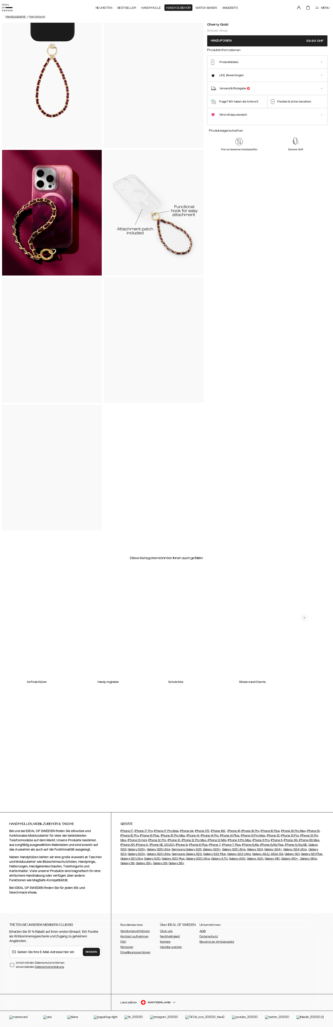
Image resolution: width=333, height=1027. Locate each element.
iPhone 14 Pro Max (253, 835)
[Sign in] (294, 6)
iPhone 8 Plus (198, 844)
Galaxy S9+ (144, 863)
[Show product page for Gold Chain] (316, 73)
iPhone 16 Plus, (271, 831)
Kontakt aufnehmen (134, 936)
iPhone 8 (182, 844)
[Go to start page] (11, 6)
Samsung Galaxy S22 (187, 854)
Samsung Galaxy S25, (187, 849)
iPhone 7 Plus (231, 844)
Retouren (126, 947)
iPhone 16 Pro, (250, 831)
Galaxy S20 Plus (173, 858)
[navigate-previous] (308, 599)
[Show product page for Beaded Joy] (299, 73)
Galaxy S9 (127, 863)
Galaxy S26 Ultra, (159, 849)
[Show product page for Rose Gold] (282, 73)
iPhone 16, (234, 831)
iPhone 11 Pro (261, 840)
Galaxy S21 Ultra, (131, 858)
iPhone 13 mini (137, 840)
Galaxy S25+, (211, 849)
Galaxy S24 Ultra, (295, 849)
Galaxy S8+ (176, 863)
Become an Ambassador (217, 941)
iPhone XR (127, 844)
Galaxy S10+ (289, 858)
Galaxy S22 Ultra (239, 854)
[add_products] (242, 208)
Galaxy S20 (152, 858)
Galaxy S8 (160, 863)
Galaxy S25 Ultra (234, 849)
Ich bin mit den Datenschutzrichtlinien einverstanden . (40, 965)
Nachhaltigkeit (170, 936)
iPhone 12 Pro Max (193, 840)
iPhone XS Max (308, 840)
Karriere (165, 941)
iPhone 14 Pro (210, 835)
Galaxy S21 (292, 854)
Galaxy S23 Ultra (158, 854)
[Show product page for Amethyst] (265, 73)
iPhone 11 (276, 840)
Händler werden (171, 947)
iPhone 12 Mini (216, 840)
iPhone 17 (126, 831)
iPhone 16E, (218, 831)
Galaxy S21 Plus (311, 854)
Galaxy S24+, (273, 849)
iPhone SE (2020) (162, 844)
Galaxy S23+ (136, 854)
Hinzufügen (267, 40)
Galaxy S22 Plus (214, 854)
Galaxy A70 (219, 858)
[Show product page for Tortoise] (248, 73)
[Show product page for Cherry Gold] (214, 73)
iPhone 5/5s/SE (296, 844)
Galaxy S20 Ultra (198, 858)
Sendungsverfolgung (135, 931)
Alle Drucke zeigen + (313, 56)
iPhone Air (187, 831)
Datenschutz (209, 936)
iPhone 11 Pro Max (239, 840)
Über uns (166, 931)
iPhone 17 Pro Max (166, 831)
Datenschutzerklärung (49, 967)
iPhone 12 (174, 840)
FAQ (123, 941)
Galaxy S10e (308, 858)
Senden (91, 952)
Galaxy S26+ (136, 849)
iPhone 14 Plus (229, 835)
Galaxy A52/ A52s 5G (267, 854)
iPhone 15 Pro (129, 835)
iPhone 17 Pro (144, 831)
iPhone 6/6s (250, 844)
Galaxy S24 (255, 849)
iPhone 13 (273, 835)
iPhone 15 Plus (149, 835)
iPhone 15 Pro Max (173, 835)
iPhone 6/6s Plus (272, 844)
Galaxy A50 (237, 858)
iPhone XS (291, 840)
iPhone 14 (193, 835)
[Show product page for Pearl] (231, 73)
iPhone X (141, 844)
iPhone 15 (313, 831)
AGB (203, 931)
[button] (293, 1003)
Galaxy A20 (255, 858)
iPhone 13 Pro (290, 835)
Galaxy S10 (272, 858)
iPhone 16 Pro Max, (293, 831)
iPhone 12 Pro (157, 840)
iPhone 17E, (202, 831)
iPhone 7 (215, 844)
